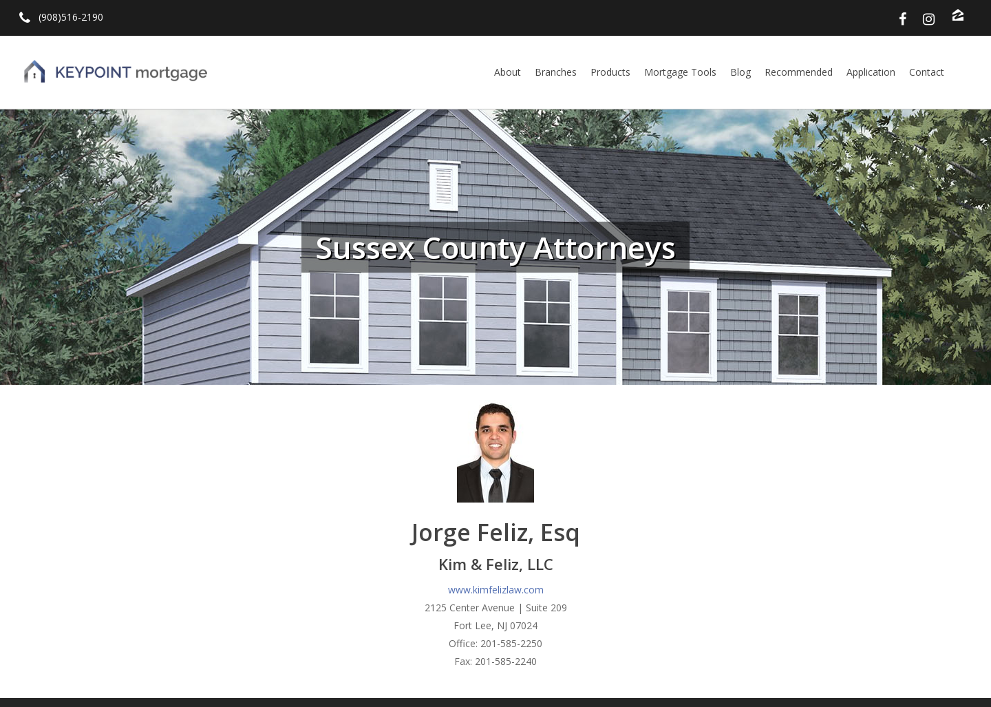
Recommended (799, 71)
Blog (740, 71)
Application (870, 71)
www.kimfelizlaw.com (496, 589)
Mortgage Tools (680, 71)
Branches (556, 71)
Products (610, 71)
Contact (926, 71)
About (507, 71)
